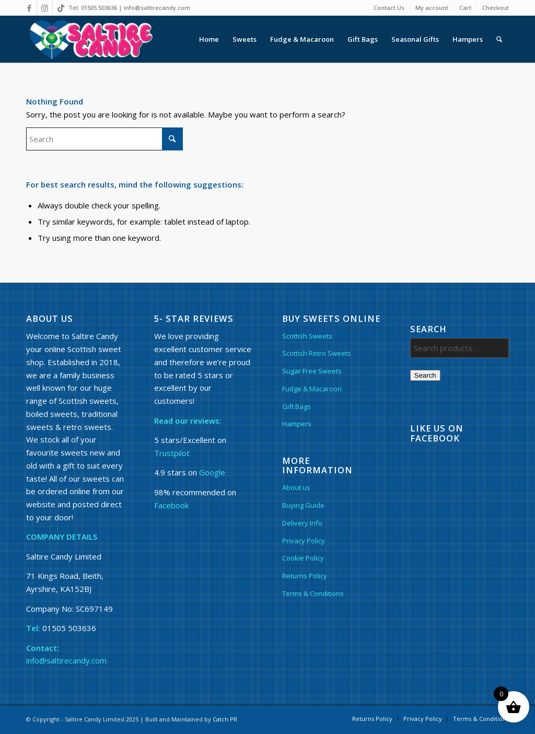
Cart (465, 7)
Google (212, 472)
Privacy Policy (303, 540)
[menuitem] (389, 7)
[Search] (499, 39)
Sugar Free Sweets (312, 371)
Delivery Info (302, 523)
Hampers (296, 423)
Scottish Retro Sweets (316, 353)
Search (425, 375)
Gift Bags (296, 406)
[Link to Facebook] (29, 8)
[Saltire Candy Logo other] (90, 39)
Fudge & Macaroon (312, 388)
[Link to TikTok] (60, 8)
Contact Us (389, 7)
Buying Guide (303, 505)
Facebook (171, 505)
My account (431, 7)
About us (296, 487)
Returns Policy (304, 575)
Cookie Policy (303, 558)
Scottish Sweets (307, 336)
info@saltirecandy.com (157, 7)
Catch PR (225, 719)
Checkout (495, 7)
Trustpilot (172, 453)
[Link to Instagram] (44, 8)
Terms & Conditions (313, 593)
